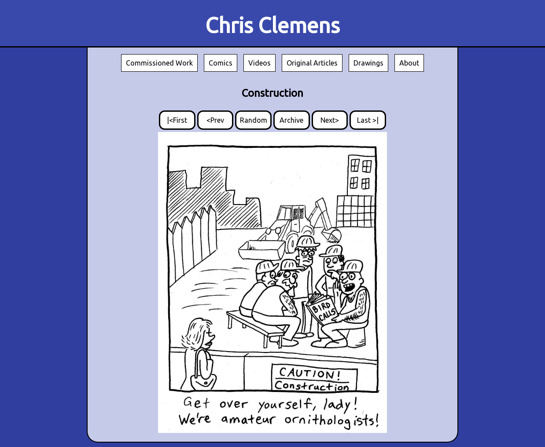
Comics (220, 63)
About (409, 63)
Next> (329, 120)
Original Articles (312, 63)
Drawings (368, 63)
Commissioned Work (159, 63)
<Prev (215, 120)
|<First (177, 120)
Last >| (368, 120)
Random (253, 120)
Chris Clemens (272, 25)
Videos (259, 63)
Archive (291, 120)
